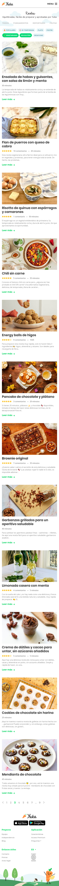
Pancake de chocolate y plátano (28, 396)
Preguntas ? (36, 841)
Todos (5, 23)
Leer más (8, 99)
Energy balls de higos (19, 335)
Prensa (4, 857)
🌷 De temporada (26, 30)
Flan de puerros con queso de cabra (25, 144)
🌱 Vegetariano (10, 35)
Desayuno (38, 35)
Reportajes (39, 23)
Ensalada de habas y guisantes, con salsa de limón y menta (27, 79)
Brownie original (15, 458)
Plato (40, 30)
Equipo (5, 834)
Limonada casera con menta (25, 585)
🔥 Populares (9, 30)
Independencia (8, 838)
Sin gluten (26, 35)
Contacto (5, 854)
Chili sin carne (13, 273)
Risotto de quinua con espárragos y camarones (29, 210)
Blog (4, 841)
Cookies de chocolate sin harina (28, 713)
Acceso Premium (38, 838)
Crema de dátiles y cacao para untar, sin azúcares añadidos (27, 649)
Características (37, 834)
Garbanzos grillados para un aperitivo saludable (25, 522)
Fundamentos (20, 23)
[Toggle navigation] (52, 4)
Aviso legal (6, 861)
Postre (50, 30)
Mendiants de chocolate (21, 774)
